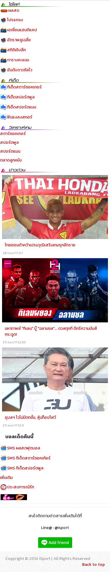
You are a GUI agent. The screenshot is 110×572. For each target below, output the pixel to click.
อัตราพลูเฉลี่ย (19, 40)
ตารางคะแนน (18, 60)
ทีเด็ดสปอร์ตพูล (21, 97)
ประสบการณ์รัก (20, 487)
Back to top (93, 564)
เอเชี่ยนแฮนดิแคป (22, 30)
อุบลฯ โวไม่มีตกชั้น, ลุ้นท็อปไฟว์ (30, 417)
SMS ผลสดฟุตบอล (23, 448)
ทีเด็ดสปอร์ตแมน (21, 107)
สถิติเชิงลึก (16, 50)
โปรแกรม (15, 20)
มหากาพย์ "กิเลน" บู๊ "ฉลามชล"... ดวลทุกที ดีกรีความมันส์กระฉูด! (51, 331)
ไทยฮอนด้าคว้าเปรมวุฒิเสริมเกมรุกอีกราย (40, 245)
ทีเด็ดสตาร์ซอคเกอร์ (24, 87)
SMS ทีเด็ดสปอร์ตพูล (25, 468)
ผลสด (13, 10)
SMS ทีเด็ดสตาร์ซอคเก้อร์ (28, 458)
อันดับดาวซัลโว (19, 70)
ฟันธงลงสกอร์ (19, 117)
